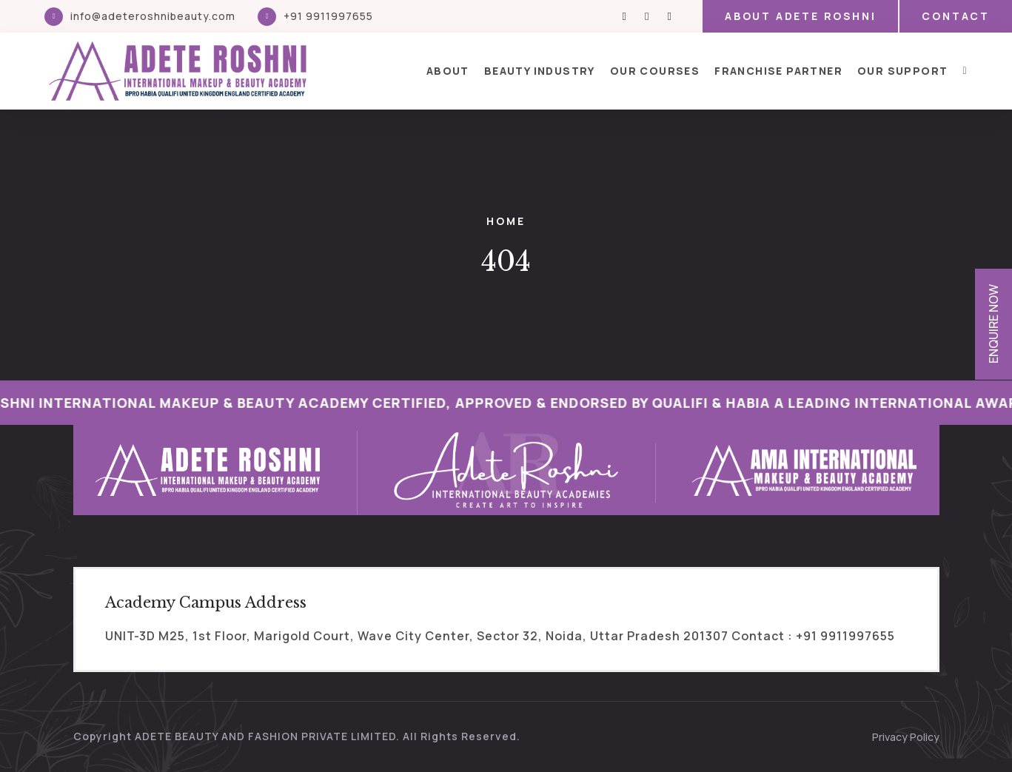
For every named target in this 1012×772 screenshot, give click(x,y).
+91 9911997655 (328, 16)
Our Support (902, 71)
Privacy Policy (905, 737)
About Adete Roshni (800, 16)
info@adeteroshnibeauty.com (152, 16)
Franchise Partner (778, 71)
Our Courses (655, 71)
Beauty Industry (539, 71)
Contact (956, 16)
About (447, 71)
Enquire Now (993, 323)
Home (505, 221)
